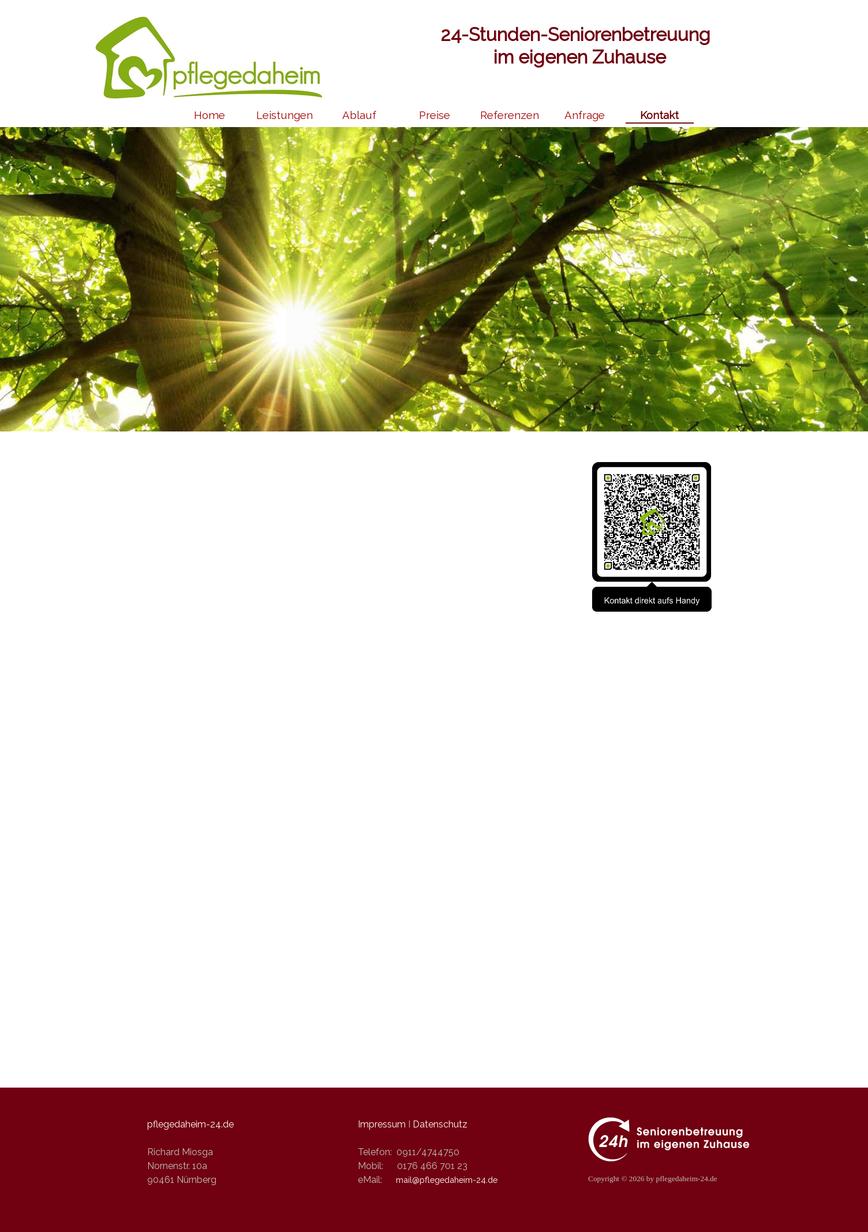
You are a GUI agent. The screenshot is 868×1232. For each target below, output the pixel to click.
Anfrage (584, 115)
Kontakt (659, 115)
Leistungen (284, 115)
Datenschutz (440, 1124)
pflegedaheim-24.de (190, 1124)
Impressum (382, 1124)
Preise (434, 115)
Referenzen (509, 115)
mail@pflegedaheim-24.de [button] (446, 1180)
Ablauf (359, 115)
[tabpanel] (434, 1063)
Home (209, 115)
